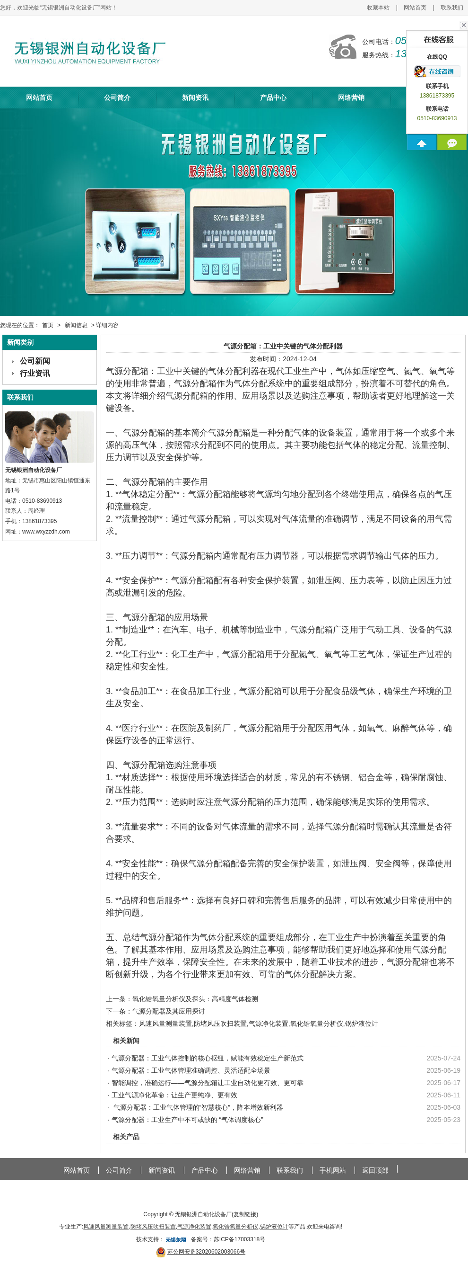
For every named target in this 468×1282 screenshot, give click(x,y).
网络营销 (351, 97)
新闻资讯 (195, 97)
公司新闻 (35, 361)
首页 (47, 325)
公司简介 (117, 97)
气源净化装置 (268, 1023)
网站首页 (415, 7)
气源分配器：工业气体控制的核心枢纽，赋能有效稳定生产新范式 (207, 1058)
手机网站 (333, 1170)
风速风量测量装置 (165, 1023)
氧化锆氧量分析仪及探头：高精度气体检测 (195, 999)
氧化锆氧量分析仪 (316, 1023)
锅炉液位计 (361, 1023)
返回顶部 (375, 1170)
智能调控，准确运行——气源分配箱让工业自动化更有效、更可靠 (207, 1082)
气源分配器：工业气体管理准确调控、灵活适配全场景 (191, 1070)
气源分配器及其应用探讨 (168, 1011)
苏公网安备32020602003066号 (206, 1251)
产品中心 (273, 97)
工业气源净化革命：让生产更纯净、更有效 (174, 1095)
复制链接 (245, 1214)
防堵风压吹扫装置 (220, 1023)
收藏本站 (378, 7)
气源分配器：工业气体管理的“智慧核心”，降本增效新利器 (197, 1107)
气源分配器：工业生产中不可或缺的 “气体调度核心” (187, 1119)
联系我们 (452, 7)
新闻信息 (76, 325)
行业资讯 (35, 373)
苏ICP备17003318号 (239, 1239)
